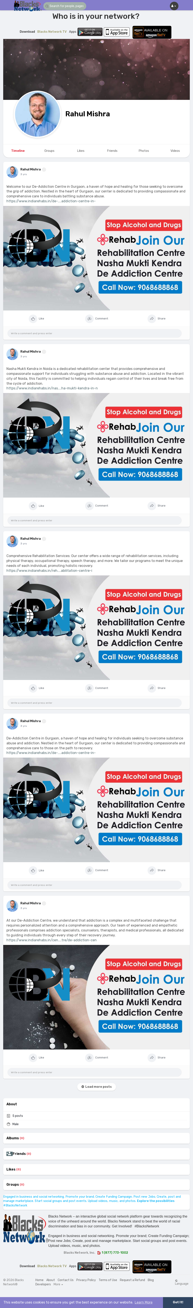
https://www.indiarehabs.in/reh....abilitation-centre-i (49, 571)
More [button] (58, 1284)
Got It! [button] (178, 1302)
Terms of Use (108, 1280)
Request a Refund (132, 1280)
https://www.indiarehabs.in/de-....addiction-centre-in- (51, 201)
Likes (10, 1169)
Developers (43, 1284)
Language (181, 1282)
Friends (19, 1154)
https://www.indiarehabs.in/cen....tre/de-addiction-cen (51, 940)
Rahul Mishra (87, 114)
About (50, 1280)
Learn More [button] (143, 1302)
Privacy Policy (86, 1280)
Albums (12, 1138)
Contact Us (66, 1280)
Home (39, 1280)
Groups (12, 1184)
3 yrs (23, 174)
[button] (65, 6)
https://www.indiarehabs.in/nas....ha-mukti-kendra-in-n (52, 388)
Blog (151, 1280)
